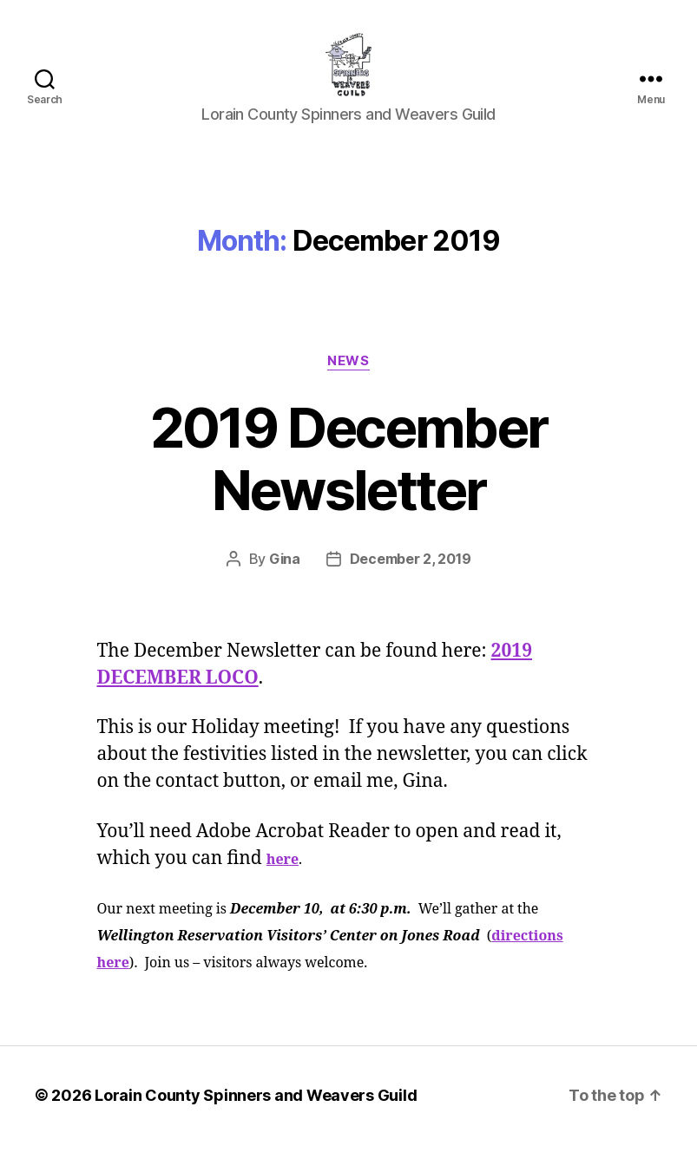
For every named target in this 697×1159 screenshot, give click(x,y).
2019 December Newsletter (348, 473)
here (282, 873)
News (348, 375)
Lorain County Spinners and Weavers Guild (256, 1110)
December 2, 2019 (410, 573)
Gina (284, 573)
